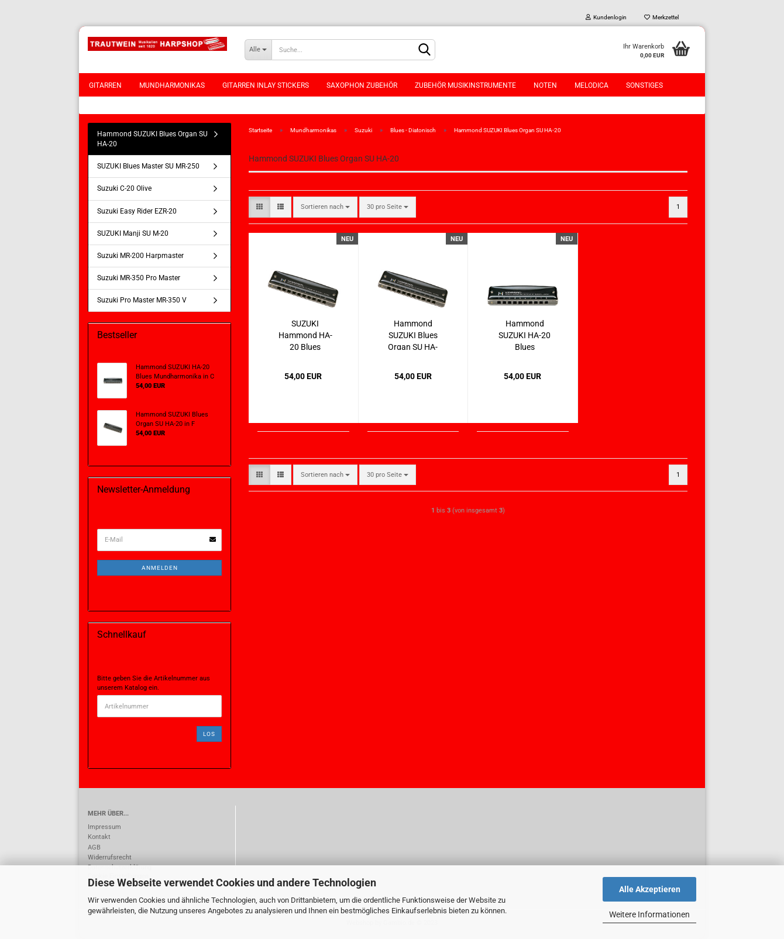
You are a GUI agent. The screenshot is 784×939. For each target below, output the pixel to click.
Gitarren (105, 85)
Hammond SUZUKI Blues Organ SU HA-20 (152, 139)
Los (209, 734)
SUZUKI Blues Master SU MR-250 (148, 166)
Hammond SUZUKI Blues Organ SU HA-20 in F (413, 334)
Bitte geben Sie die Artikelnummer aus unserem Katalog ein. (153, 683)
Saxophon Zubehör (361, 85)
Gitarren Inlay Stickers (265, 85)
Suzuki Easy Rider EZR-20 (137, 211)
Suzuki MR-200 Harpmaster (140, 256)
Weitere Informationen (649, 914)
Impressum (104, 827)
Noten (545, 85)
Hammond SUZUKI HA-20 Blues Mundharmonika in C (524, 334)
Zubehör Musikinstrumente (465, 85)
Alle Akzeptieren (649, 889)
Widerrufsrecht (110, 857)
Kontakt (99, 837)
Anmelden (160, 568)
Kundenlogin (606, 17)
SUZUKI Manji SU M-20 (133, 233)
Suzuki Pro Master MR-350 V (142, 300)
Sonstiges (644, 85)
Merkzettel (661, 17)
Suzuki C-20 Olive (124, 188)
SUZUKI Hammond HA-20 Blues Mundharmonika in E (305, 334)
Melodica (591, 85)
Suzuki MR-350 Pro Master (138, 278)
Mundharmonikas (172, 85)
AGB (94, 847)
